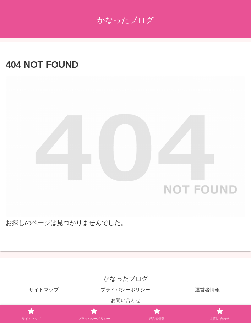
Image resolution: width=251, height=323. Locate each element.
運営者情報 (207, 289)
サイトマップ (44, 289)
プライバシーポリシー (125, 289)
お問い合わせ (126, 300)
